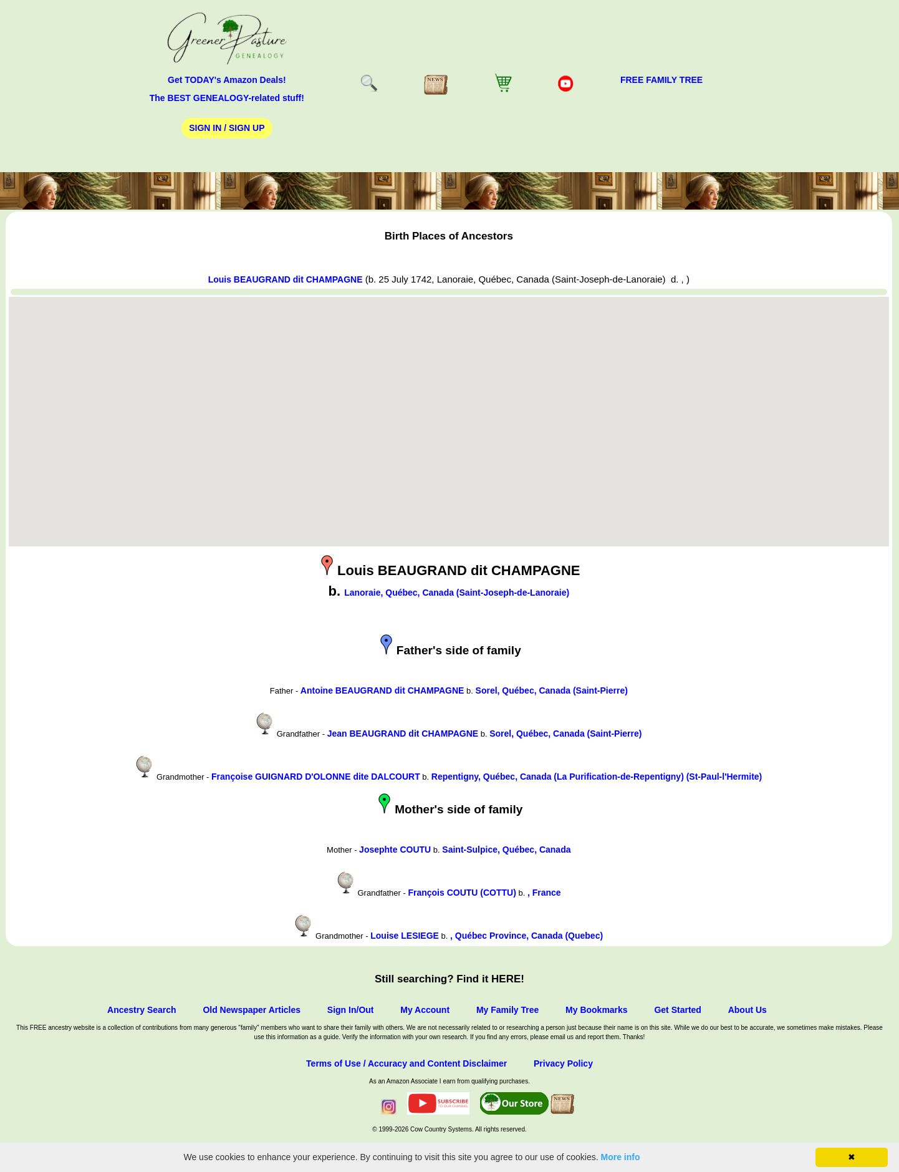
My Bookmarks (596, 1010)
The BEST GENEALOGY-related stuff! (227, 98)
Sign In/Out (350, 1010)
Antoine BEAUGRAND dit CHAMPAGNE (382, 690)
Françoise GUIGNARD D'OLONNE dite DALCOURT (315, 777)
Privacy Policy (563, 1063)
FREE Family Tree (661, 80)
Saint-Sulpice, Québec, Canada (506, 850)
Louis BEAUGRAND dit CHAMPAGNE (285, 279)
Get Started (677, 1010)
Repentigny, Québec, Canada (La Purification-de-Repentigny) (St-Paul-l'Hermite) (596, 777)
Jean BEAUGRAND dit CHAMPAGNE (402, 734)
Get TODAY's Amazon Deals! (227, 80)
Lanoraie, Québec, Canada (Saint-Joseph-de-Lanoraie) (456, 593)
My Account (424, 1010)
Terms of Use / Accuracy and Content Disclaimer (406, 1063)
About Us (747, 1010)
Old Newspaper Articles (251, 1010)
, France (544, 893)
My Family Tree (507, 1010)
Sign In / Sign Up (226, 128)
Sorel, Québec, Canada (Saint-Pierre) (552, 690)
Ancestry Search (141, 1010)
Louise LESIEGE (404, 936)
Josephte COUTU (395, 850)
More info (620, 1157)
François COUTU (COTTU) (462, 893)
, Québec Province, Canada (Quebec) (526, 936)
